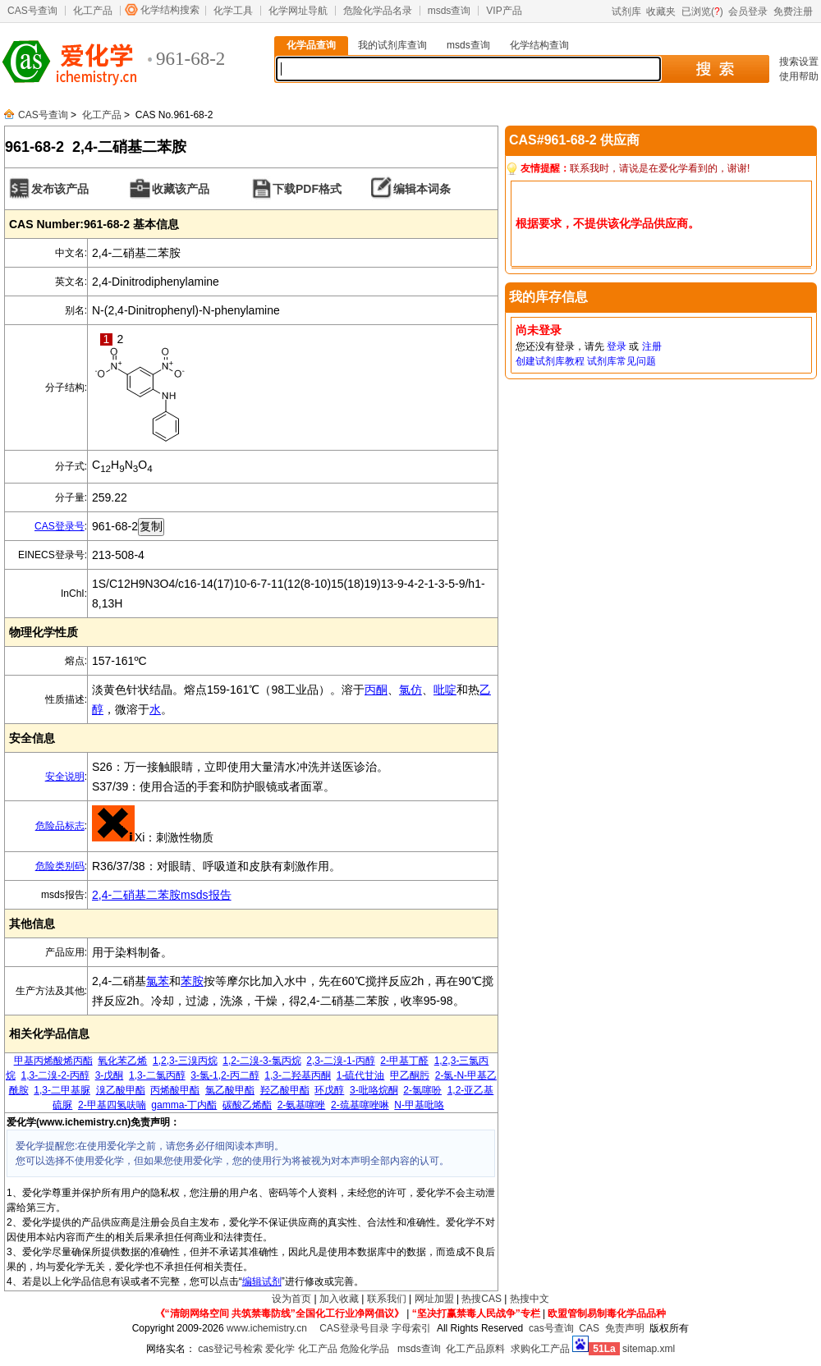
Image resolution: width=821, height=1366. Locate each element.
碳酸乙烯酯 (247, 1105)
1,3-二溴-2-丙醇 (55, 1075)
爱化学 (280, 1349)
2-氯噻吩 (422, 1090)
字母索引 (411, 1328)
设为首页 (291, 1298)
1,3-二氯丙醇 (157, 1075)
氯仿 (410, 689)
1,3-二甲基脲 (62, 1090)
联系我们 (386, 1298)
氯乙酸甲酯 (230, 1090)
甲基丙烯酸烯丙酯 (53, 1060)
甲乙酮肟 (409, 1075)
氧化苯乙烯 (122, 1060)
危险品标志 (60, 826)
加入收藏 (339, 1298)
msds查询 (449, 10)
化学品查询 (311, 45)
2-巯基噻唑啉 (360, 1105)
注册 (652, 346)
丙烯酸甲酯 (175, 1090)
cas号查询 (551, 1328)
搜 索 (714, 69)
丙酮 (376, 689)
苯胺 (192, 981)
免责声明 (624, 1328)
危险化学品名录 (377, 10)
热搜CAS (481, 1298)
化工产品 (92, 10)
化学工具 (233, 10)
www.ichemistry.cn (267, 1328)
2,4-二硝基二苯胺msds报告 (162, 894)
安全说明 (65, 776)
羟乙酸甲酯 (285, 1090)
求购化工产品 (540, 1349)
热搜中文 (529, 1298)
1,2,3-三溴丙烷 (185, 1060)
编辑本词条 (422, 188)
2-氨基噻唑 (301, 1105)
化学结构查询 (539, 45)
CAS (589, 1328)
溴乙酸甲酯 (120, 1090)
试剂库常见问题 (621, 361)
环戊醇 (329, 1090)
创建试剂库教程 (550, 361)
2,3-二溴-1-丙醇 (340, 1060)
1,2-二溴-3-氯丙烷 (261, 1060)
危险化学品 (364, 1349)
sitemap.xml (648, 1349)
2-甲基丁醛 (404, 1060)
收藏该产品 (180, 188)
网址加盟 (434, 1298)
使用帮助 (799, 76)
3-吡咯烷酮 (374, 1090)
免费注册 (793, 11)
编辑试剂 (262, 1281)
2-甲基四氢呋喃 (112, 1105)
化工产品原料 (475, 1349)
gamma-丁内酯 (184, 1105)
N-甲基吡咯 (419, 1105)
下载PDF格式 (307, 188)
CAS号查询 (32, 10)
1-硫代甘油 (361, 1075)
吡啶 (444, 689)
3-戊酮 (109, 1075)
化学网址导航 (298, 10)
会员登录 (748, 11)
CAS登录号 (59, 526)
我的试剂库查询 (392, 45)
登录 (616, 346)
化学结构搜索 (170, 10)
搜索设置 (799, 61)
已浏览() (702, 11)
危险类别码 (60, 866)
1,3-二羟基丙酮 (297, 1075)
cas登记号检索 (230, 1349)
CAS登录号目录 (354, 1328)
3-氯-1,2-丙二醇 (224, 1075)
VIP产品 (503, 10)
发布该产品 (60, 188)
